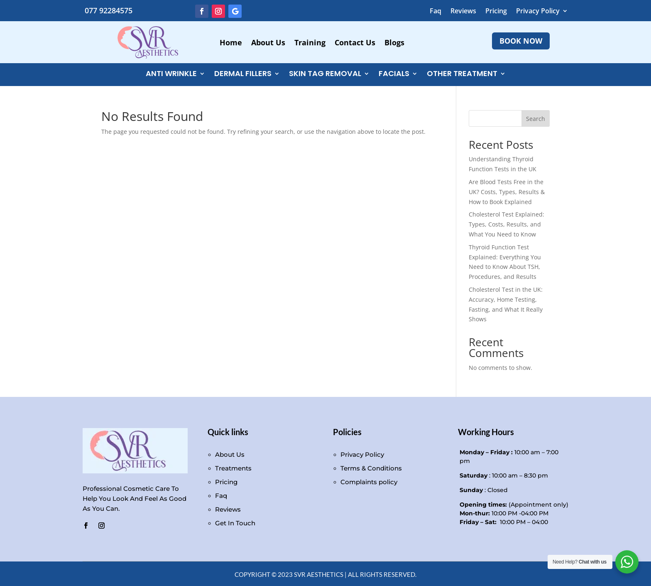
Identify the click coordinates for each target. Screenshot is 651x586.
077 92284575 (108, 10)
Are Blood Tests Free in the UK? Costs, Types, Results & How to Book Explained (507, 192)
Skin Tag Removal (325, 75)
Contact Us (355, 43)
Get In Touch (235, 523)
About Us (268, 43)
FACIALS (394, 75)
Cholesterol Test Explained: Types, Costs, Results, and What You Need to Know (506, 224)
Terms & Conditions (371, 468)
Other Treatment (462, 75)
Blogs (394, 43)
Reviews (463, 11)
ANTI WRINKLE (171, 75)
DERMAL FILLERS (243, 75)
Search (535, 119)
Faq (435, 11)
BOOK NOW (520, 41)
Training (310, 43)
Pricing (496, 11)
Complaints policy (368, 482)
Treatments (233, 468)
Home (231, 43)
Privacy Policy (538, 11)
